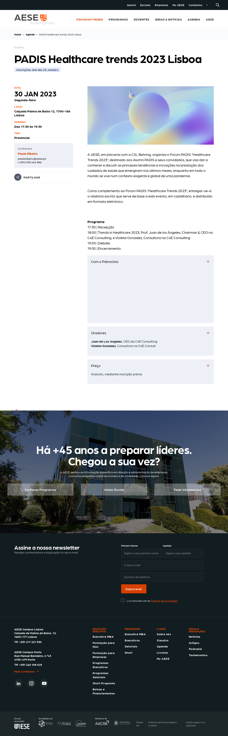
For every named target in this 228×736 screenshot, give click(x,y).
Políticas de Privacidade (164, 600)
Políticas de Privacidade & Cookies (162, 724)
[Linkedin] (18, 683)
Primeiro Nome (129, 545)
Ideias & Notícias (168, 19)
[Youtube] (44, 683)
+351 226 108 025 (30, 664)
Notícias (194, 636)
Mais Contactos (26, 671)
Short (128, 652)
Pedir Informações (187, 489)
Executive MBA (103, 636)
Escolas (145, 5)
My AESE (178, 5)
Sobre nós (164, 634)
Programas (118, 19)
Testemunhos (198, 655)
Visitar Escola (114, 489)
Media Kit (139, 724)
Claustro (163, 640)
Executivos (132, 640)
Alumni (131, 5)
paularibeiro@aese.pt (32, 158)
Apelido (167, 545)
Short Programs (104, 683)
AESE (210, 19)
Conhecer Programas (40, 489)
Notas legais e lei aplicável (195, 724)
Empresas (161, 5)
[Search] (217, 5)
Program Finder (89, 19)
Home (17, 34)
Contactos (195, 5)
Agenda (194, 19)
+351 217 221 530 (30, 642)
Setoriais (131, 646)
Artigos (194, 642)
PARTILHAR (32, 177)
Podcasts (195, 648)
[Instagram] (31, 683)
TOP (17, 412)
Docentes (141, 19)
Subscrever (133, 589)
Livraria (162, 652)
